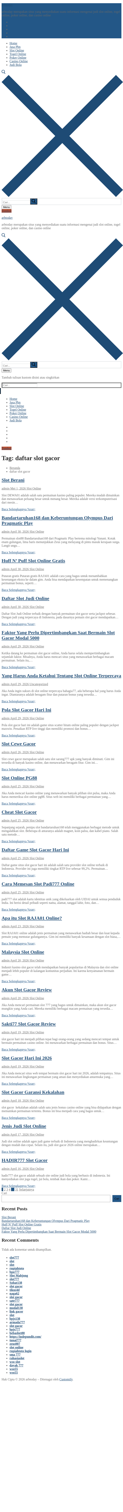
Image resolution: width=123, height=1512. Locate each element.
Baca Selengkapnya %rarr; (19, 509)
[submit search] (33, 201)
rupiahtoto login (21, 1351)
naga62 (14, 1293)
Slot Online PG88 (19, 777)
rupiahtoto (17, 1268)
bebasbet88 (17, 1333)
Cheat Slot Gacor (19, 812)
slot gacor (16, 1286)
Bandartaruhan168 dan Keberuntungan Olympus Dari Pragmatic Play (46, 1220)
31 (16, 1189)
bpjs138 (15, 1318)
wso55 (14, 1369)
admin (6, 488)
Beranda (15, 468)
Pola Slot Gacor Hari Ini (26, 709)
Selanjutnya (26, 1189)
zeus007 (15, 1343)
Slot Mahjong (19, 1275)
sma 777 (15, 1354)
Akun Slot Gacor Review (27, 989)
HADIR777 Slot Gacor (25, 1160)
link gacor (16, 1311)
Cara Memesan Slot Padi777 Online (38, 883)
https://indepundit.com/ (25, 1336)
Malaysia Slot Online (23, 952)
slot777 (14, 1257)
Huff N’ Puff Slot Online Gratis (33, 560)
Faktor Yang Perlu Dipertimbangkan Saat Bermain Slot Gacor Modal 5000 (49, 1231)
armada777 (17, 1322)
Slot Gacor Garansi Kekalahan (33, 1092)
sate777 (15, 1300)
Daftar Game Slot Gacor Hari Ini (35, 849)
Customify (66, 1379)
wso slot (15, 1361)
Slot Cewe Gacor (19, 743)
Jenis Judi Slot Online (24, 1126)
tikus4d (15, 1290)
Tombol (7, 211)
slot (12, 1261)
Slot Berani (13, 480)
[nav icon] (6, 207)
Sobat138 (16, 1282)
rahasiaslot (17, 1358)
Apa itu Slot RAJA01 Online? (32, 918)
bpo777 (14, 1272)
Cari (4, 1193)
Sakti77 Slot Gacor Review (29, 1023)
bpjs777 (15, 1329)
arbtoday (7, 5)
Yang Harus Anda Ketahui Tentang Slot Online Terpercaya (61, 675)
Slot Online (33, 488)
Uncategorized (38, 684)
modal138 (16, 1308)
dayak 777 (16, 1365)
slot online (16, 1347)
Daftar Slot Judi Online (25, 598)
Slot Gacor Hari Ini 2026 (27, 1058)
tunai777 (15, 1340)
